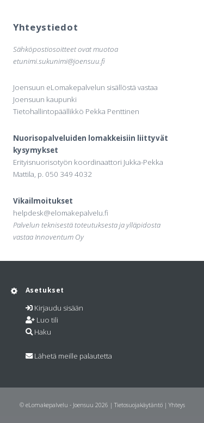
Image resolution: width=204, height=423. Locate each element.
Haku (42, 332)
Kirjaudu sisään (58, 308)
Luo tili (47, 320)
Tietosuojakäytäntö (138, 405)
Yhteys (177, 405)
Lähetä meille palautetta (73, 356)
